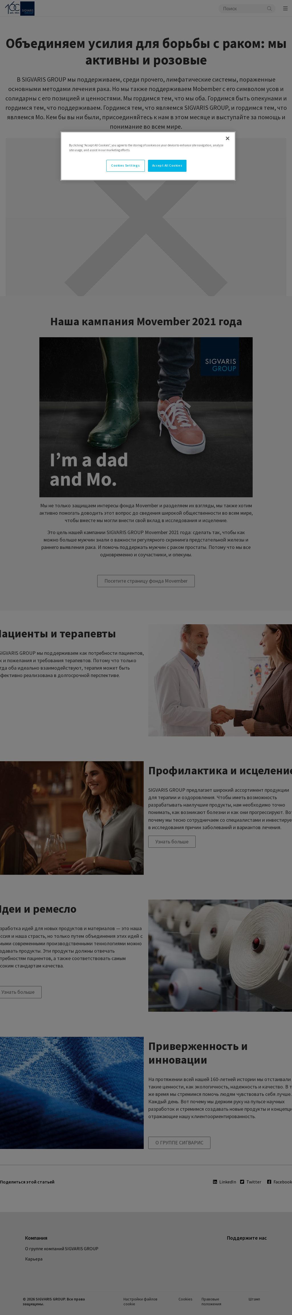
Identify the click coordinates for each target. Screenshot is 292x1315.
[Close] (227, 138)
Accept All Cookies (167, 165)
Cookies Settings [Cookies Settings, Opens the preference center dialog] (125, 165)
